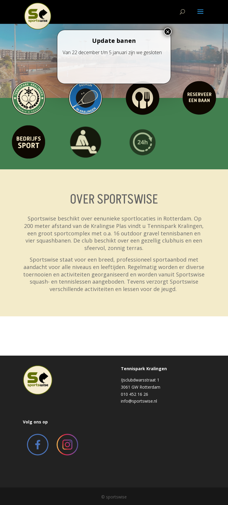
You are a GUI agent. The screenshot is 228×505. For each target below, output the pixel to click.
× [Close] (168, 44)
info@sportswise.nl (139, 401)
